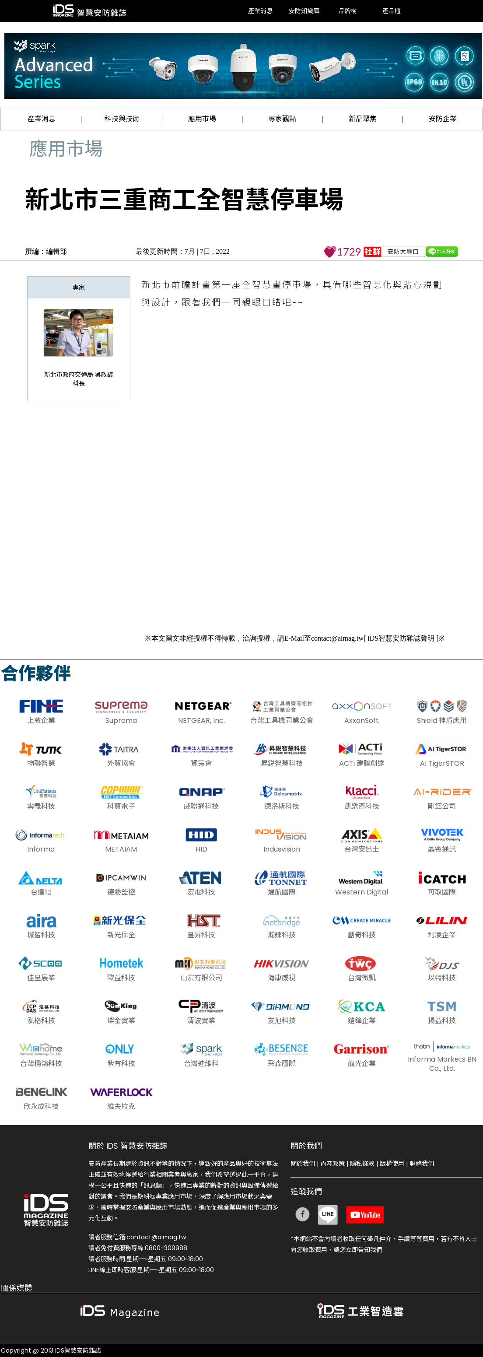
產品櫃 (391, 10)
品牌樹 (348, 10)
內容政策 (332, 1163)
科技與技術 (122, 119)
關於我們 (302, 1163)
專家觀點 (282, 119)
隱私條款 (362, 1163)
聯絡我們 (422, 1163)
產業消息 (260, 10)
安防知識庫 (304, 10)
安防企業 (443, 119)
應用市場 (202, 119)
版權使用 (392, 1163)
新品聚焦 (363, 119)
